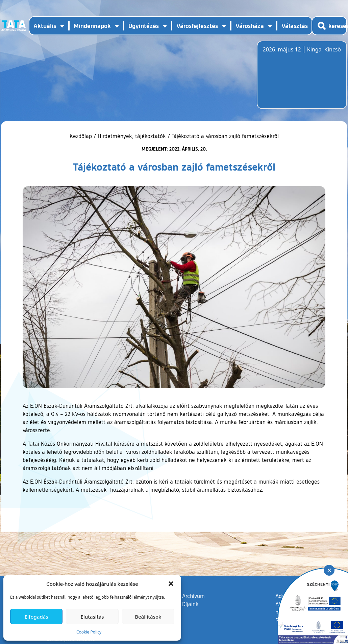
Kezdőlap (82, 136)
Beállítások (148, 616)
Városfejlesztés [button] (197, 26)
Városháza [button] (249, 26)
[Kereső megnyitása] (329, 25)
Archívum (193, 595)
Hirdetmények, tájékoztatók (132, 136)
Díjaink (190, 604)
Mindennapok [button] (92, 26)
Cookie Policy (88, 632)
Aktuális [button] (44, 26)
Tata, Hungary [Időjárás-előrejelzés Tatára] (301, 78)
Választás (294, 26)
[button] (171, 583)
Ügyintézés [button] (143, 26)
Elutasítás (92, 616)
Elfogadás (36, 616)
